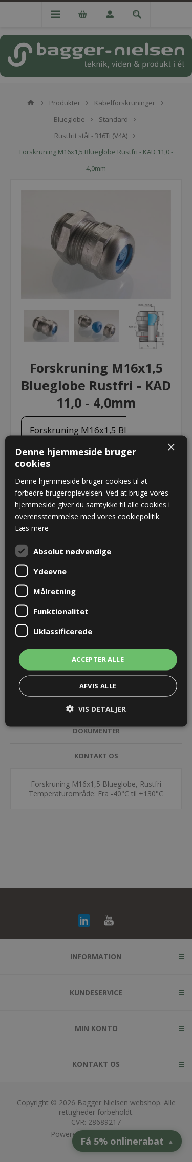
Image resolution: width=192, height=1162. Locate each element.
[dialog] (96, 581)
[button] (96, 708)
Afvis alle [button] (98, 685)
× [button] (171, 448)
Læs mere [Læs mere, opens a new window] (32, 528)
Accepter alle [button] (98, 659)
